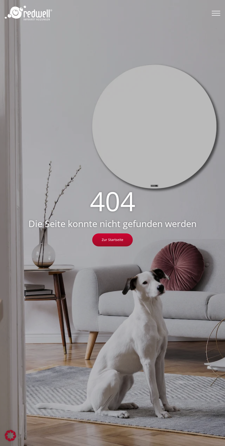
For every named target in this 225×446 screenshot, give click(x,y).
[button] (216, 13)
